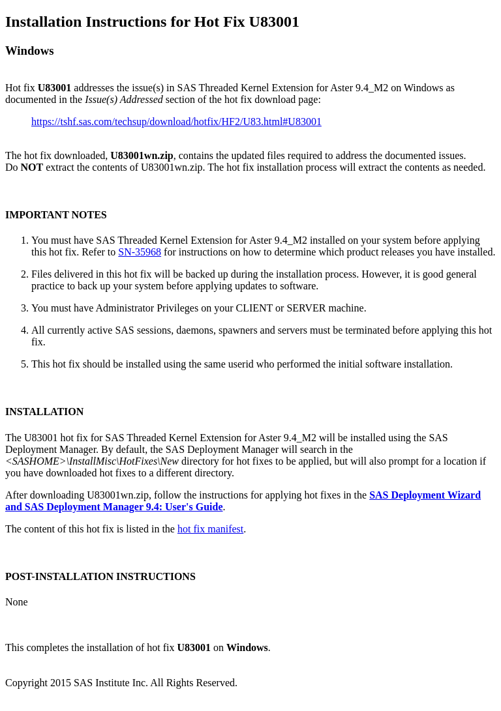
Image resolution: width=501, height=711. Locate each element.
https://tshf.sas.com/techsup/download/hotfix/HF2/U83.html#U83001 (176, 121)
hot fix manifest (210, 528)
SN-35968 (139, 251)
